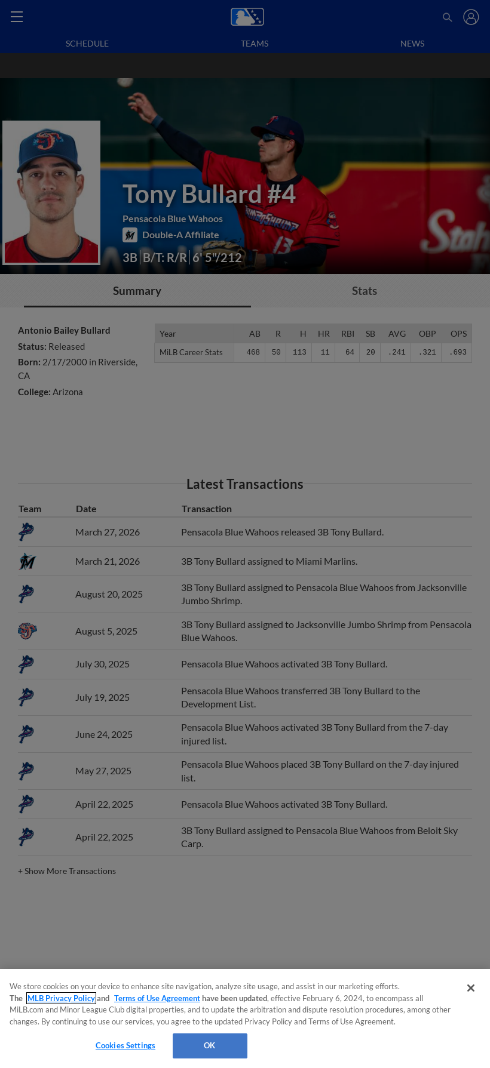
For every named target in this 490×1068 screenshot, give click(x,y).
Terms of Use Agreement (157, 998)
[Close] (471, 988)
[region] (245, 1018)
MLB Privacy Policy (61, 998)
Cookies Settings (125, 1045)
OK (209, 1045)
